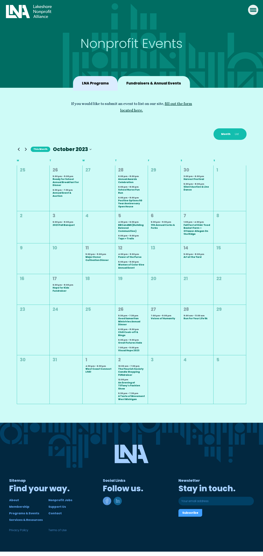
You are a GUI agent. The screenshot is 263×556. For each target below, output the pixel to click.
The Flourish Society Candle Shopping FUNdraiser (131, 371)
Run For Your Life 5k (195, 318)
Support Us (57, 507)
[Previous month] (18, 149)
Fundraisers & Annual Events (154, 83)
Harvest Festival (194, 179)
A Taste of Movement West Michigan (131, 398)
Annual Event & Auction (62, 194)
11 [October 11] (87, 248)
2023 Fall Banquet (64, 225)
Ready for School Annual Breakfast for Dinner (66, 182)
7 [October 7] (185, 216)
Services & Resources (26, 520)
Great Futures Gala (130, 342)
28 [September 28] (120, 170)
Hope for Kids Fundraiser (61, 289)
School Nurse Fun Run (129, 191)
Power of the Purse (130, 257)
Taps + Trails (126, 238)
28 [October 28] (186, 309)
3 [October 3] (54, 216)
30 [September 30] (186, 170)
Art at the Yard (192, 257)
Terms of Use (57, 530)
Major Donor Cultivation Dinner (97, 258)
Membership (19, 507)
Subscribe (190, 513)
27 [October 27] (153, 309)
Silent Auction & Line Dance (196, 188)
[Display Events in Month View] (225, 134)
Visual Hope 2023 (128, 350)
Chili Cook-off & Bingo (128, 334)
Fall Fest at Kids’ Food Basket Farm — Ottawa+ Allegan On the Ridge (197, 229)
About (14, 500)
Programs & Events (24, 513)
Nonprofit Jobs (60, 500)
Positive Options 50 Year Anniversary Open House (130, 203)
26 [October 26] (120, 309)
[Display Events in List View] (237, 134)
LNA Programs (94, 83)
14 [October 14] (186, 248)
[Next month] (26, 149)
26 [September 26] (55, 170)
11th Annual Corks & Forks (163, 226)
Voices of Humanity (163, 318)
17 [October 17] (55, 279)
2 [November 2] (119, 360)
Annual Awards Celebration (127, 181)
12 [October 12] (120, 248)
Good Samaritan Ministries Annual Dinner (129, 321)
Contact (55, 513)
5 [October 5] (119, 216)
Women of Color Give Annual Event (131, 266)
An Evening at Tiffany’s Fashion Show (129, 385)
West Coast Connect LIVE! (98, 370)
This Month (40, 149)
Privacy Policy (18, 530)
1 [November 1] (86, 360)
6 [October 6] (152, 216)
